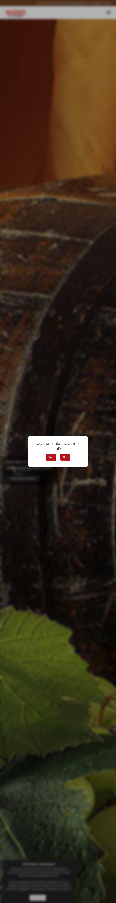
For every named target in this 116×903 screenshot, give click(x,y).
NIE (65, 457)
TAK (51, 457)
